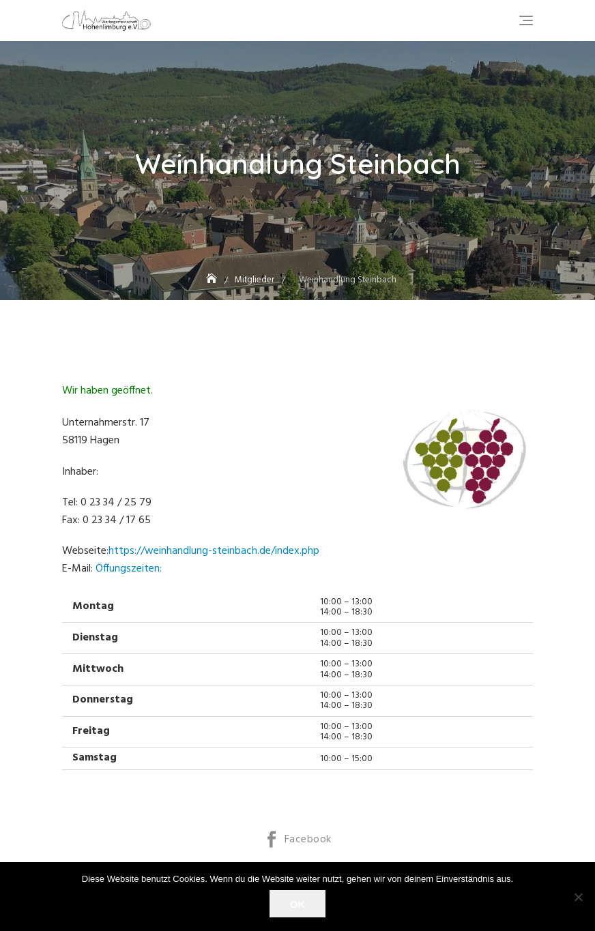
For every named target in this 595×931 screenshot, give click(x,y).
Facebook (308, 839)
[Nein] (578, 897)
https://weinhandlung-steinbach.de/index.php (213, 551)
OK (298, 904)
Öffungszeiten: (129, 569)
